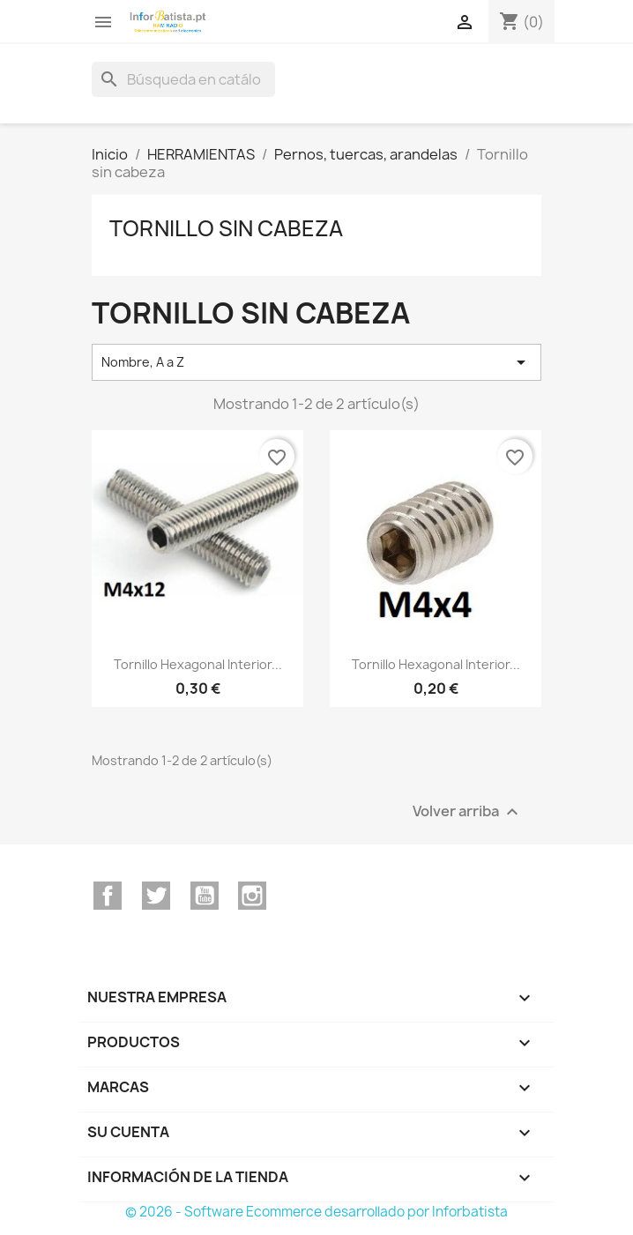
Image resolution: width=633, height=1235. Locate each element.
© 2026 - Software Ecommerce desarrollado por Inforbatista (316, 1211)
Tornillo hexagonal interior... (198, 664)
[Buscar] (183, 79)
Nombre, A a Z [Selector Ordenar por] (316, 362)
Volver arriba (468, 811)
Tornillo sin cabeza (226, 228)
